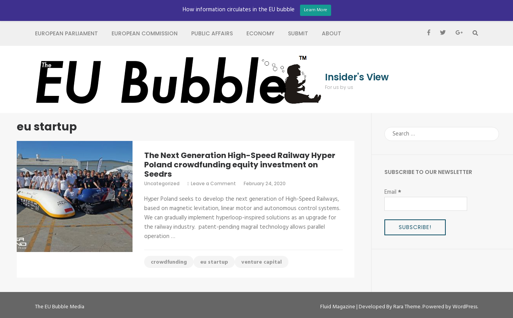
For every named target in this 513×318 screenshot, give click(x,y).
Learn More (315, 10)
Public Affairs (212, 33)
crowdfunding (169, 262)
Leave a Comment (213, 183)
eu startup (214, 262)
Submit (298, 33)
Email (392, 192)
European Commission (145, 33)
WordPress (464, 306)
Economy (260, 33)
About (331, 33)
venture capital (261, 262)
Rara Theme (407, 306)
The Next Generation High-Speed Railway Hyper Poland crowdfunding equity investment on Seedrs (239, 164)
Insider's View (357, 77)
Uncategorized (162, 183)
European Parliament (66, 33)
